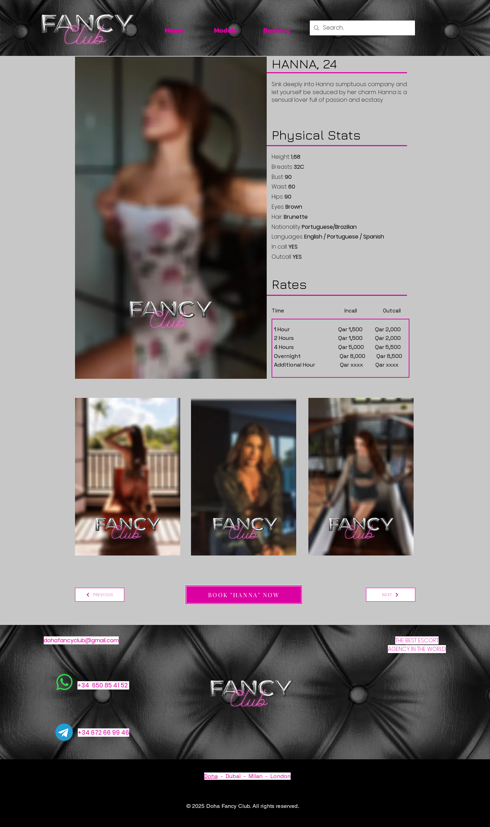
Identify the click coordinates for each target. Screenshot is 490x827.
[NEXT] (390, 595)
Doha (211, 776)
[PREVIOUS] (99, 595)
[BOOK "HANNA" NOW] (243, 594)
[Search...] (361, 27)
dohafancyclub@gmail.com (81, 640)
